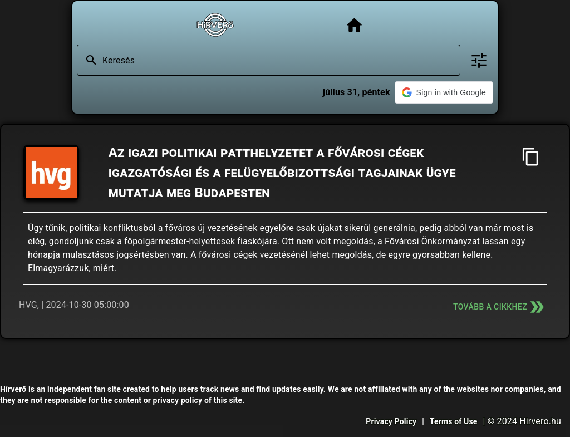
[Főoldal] (354, 25)
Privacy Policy (391, 421)
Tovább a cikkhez (500, 307)
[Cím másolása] (531, 157)
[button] (444, 92)
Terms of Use (454, 421)
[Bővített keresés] (479, 60)
